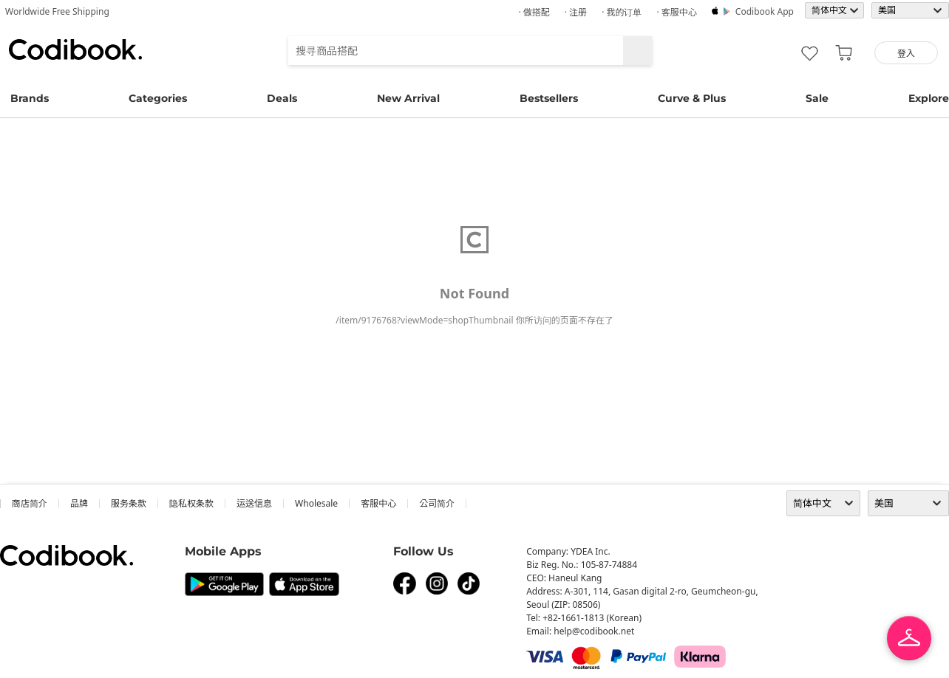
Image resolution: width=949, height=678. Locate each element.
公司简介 (437, 503)
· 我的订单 (622, 12)
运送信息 (254, 503)
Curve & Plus (692, 98)
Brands (29, 98)
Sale (817, 98)
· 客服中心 (676, 12)
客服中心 (378, 503)
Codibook (75, 49)
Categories (158, 98)
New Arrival (408, 98)
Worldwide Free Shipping (57, 11)
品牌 (79, 503)
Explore (928, 98)
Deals (282, 98)
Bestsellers (549, 98)
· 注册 (576, 12)
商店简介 (29, 503)
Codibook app (764, 11)
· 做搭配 (533, 12)
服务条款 (128, 503)
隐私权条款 (191, 503)
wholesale (316, 503)
